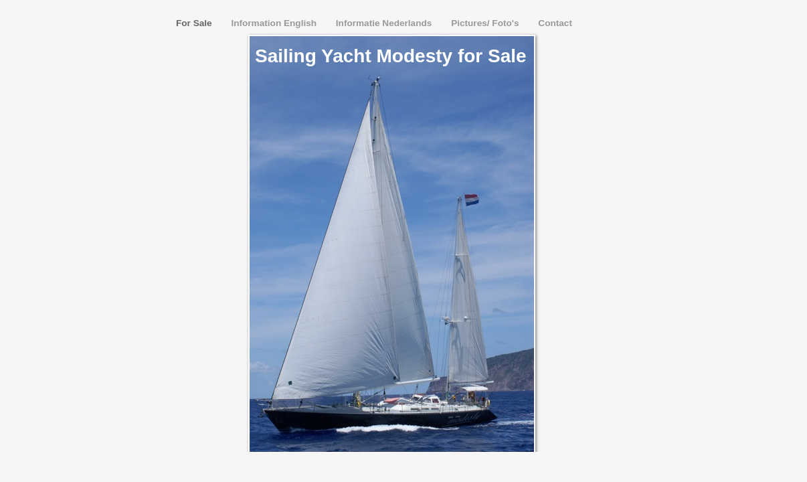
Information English (275, 23)
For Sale (195, 23)
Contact (555, 23)
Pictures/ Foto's (486, 23)
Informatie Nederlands (385, 23)
